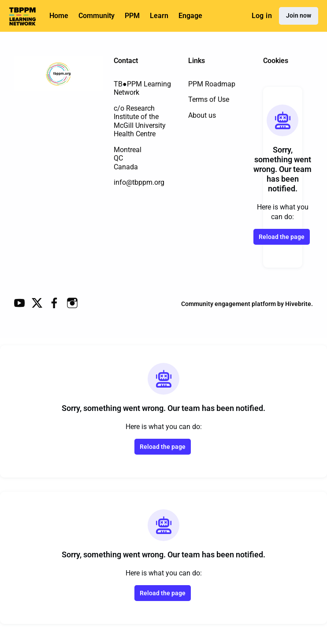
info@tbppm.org (139, 182)
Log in (262, 15)
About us (202, 115)
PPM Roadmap (211, 84)
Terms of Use (208, 99)
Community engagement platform (228, 303)
